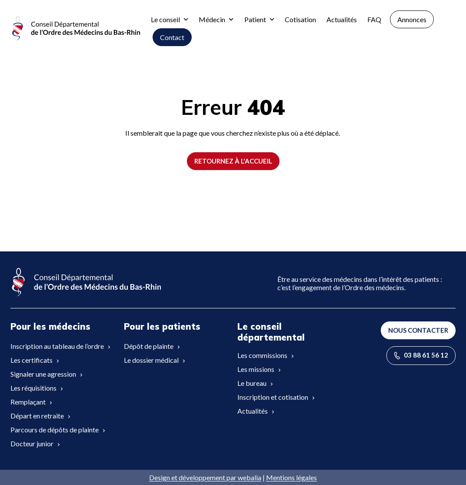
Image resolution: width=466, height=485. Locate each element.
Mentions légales (291, 477)
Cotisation (300, 19)
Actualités (341, 19)
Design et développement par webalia (205, 477)
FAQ (374, 19)
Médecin (216, 19)
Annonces (411, 19)
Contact (172, 37)
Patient (259, 19)
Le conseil (169, 19)
